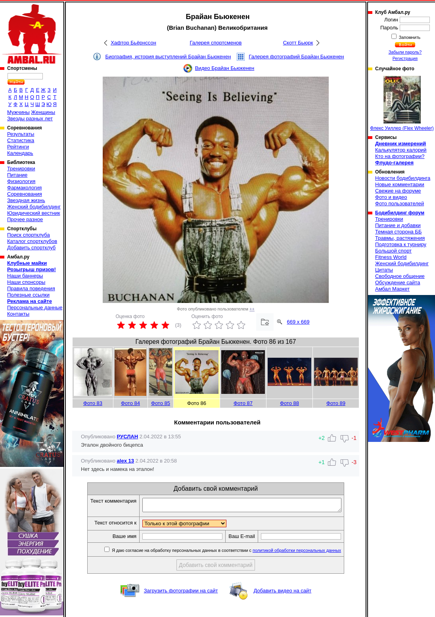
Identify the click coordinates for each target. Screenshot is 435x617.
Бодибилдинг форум (399, 213)
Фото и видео (391, 197)
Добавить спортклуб (31, 248)
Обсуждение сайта (397, 282)
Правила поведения (31, 288)
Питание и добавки (398, 225)
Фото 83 (92, 403)
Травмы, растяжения (400, 238)
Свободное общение (400, 276)
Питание (17, 175)
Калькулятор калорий (401, 150)
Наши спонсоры (26, 282)
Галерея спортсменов (216, 43)
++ (252, 309)
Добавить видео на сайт (282, 593)
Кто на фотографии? (400, 156)
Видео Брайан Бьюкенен (225, 68)
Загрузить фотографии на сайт (181, 593)
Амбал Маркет (392, 289)
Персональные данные (35, 307)
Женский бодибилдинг (34, 207)
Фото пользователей (399, 203)
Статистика (20, 140)
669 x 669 (298, 322)
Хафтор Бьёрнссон (133, 43)
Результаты (20, 134)
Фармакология (24, 188)
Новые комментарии (399, 184)
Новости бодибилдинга (402, 178)
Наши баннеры (25, 276)
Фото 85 (160, 403)
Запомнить (409, 37)
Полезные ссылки (28, 295)
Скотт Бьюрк (298, 43)
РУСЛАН (127, 437)
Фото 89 (335, 403)
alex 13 (125, 461)
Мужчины (18, 112)
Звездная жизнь (26, 200)
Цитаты (384, 270)
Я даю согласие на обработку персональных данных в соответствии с (238, 552)
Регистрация (405, 58)
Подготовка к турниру (400, 244)
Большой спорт (393, 251)
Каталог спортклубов (32, 241)
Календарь (20, 153)
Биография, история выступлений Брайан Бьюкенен (168, 57)
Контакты (18, 314)
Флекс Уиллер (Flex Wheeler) (401, 103)
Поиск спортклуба (28, 235)
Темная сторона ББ (398, 232)
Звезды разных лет (30, 118)
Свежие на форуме (398, 191)
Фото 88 (289, 403)
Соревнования (24, 194)
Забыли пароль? (405, 52)
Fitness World (390, 257)
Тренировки (21, 169)
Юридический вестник (33, 213)
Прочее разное (25, 219)
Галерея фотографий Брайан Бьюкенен (296, 57)
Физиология (21, 181)
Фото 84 (130, 403)
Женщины (43, 112)
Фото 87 (243, 403)
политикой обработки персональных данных (308, 552)
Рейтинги (18, 147)
